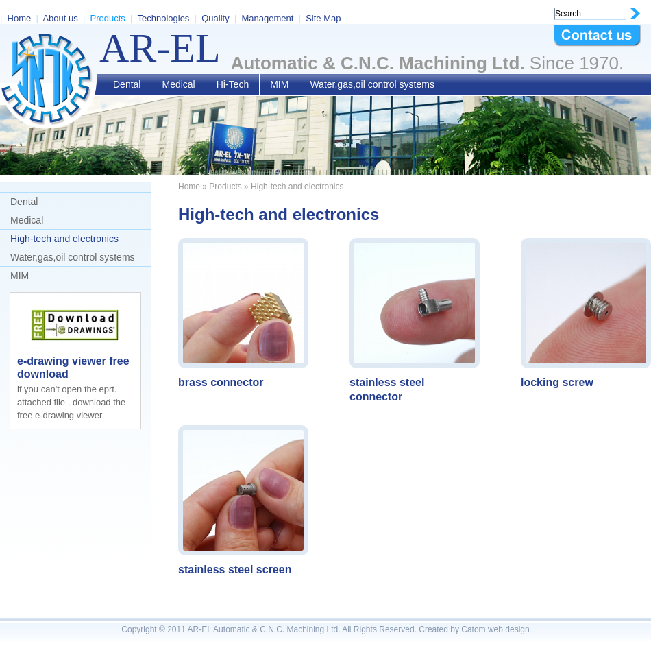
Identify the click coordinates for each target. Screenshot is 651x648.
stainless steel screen (234, 569)
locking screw (557, 382)
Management (267, 18)
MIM (279, 84)
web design (509, 629)
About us (59, 18)
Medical (178, 84)
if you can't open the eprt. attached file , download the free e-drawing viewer (71, 402)
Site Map (323, 18)
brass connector (220, 382)
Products (107, 18)
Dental (126, 84)
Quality (215, 18)
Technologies (163, 18)
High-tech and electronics (64, 238)
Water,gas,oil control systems (372, 84)
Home (20, 18)
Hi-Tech (233, 84)
